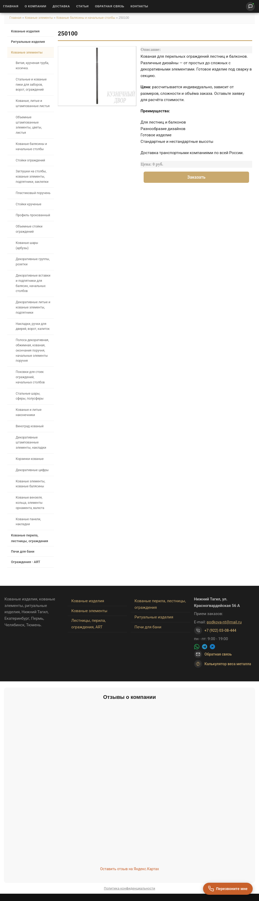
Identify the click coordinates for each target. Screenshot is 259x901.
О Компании (35, 6)
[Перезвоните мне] (228, 889)
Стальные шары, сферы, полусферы (29, 396)
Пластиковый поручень (33, 193)
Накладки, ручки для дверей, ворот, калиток (33, 326)
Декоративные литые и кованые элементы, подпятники (33, 307)
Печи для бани (22, 551)
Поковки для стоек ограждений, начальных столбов (30, 377)
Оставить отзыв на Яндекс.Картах (129, 869)
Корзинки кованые (30, 459)
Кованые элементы (39, 18)
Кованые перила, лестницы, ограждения (29, 538)
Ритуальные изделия (28, 42)
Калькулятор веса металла (222, 664)
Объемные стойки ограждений (29, 229)
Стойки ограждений (30, 160)
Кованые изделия (25, 31)
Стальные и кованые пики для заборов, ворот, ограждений (31, 85)
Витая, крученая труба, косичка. (32, 65)
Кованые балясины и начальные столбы (85, 18)
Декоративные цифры (32, 470)
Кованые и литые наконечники (29, 412)
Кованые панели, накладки (28, 521)
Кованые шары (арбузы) (27, 245)
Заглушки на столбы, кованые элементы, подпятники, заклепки (32, 176)
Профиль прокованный (33, 215)
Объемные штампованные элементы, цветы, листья (29, 124)
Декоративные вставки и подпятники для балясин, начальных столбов (33, 283)
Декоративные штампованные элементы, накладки (31, 443)
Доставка (61, 6)
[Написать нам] (250, 6)
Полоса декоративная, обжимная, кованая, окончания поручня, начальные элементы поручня (32, 350)
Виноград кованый (29, 426)
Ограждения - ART (25, 562)
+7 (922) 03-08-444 (221, 630)
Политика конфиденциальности (129, 888)
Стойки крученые (28, 204)
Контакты (139, 6)
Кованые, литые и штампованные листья (33, 103)
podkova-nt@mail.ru (224, 622)
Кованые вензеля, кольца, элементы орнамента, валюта (30, 503)
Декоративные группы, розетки (33, 261)
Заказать (196, 177)
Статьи (82, 6)
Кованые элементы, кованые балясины (30, 483)
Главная (10, 6)
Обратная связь (109, 6)
